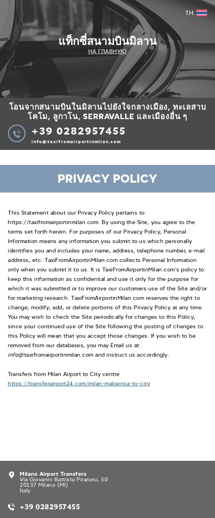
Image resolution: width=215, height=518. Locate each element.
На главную (107, 51)
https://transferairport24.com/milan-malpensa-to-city (79, 383)
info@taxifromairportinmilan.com (76, 142)
